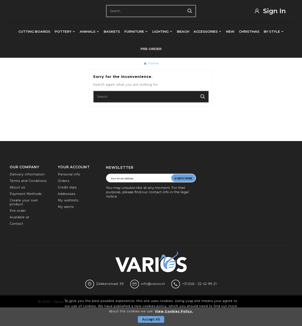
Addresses (66, 212)
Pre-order (18, 229)
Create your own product (24, 221)
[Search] (145, 20)
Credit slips (67, 206)
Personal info (69, 193)
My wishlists (68, 219)
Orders (63, 199)
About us (17, 206)
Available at (19, 236)
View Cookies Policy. (174, 311)
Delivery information (27, 193)
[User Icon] (273, 20)
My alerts (66, 225)
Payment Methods (26, 212)
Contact (16, 242)
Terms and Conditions (28, 199)
